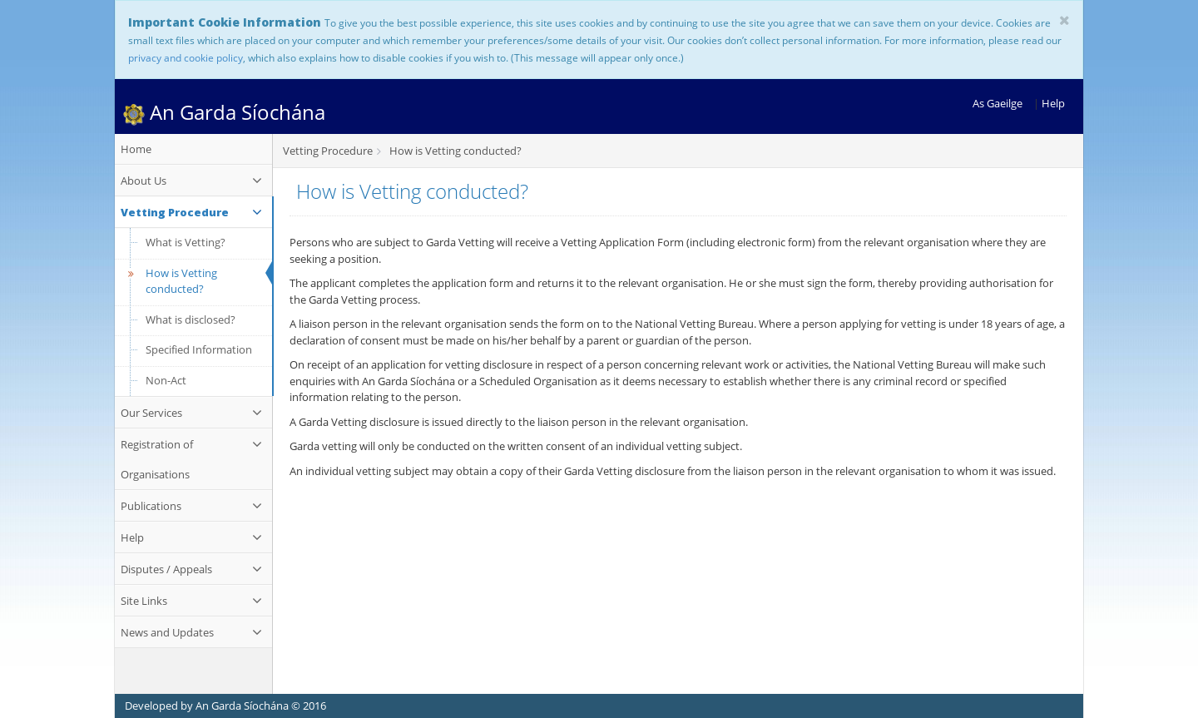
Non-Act (166, 380)
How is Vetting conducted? (170, 281)
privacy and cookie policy (185, 57)
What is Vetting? (185, 242)
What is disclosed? (190, 319)
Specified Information (199, 349)
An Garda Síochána (224, 112)
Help (1053, 103)
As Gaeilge (997, 103)
